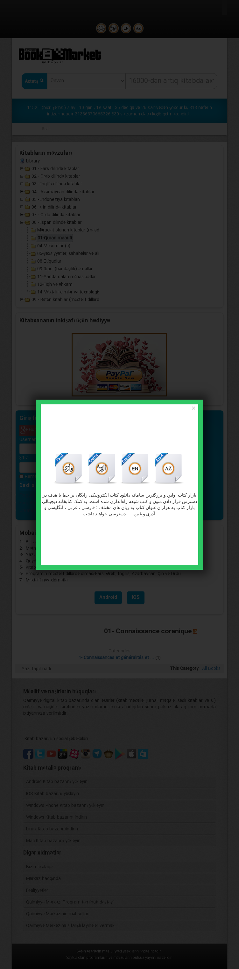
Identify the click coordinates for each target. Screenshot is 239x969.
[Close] (193, 408)
